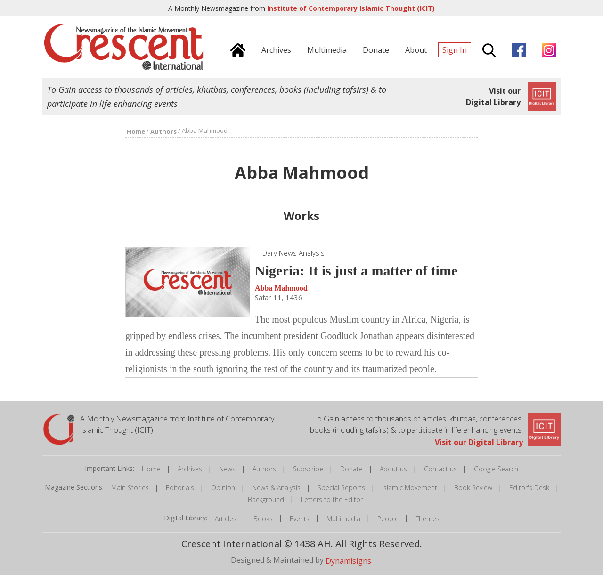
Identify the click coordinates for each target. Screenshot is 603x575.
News (227, 468)
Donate (351, 468)
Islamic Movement (409, 487)
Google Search (496, 468)
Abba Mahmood (281, 288)
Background (266, 499)
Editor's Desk (529, 487)
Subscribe (308, 468)
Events (300, 518)
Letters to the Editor (332, 499)
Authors (264, 468)
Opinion (223, 487)
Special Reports (341, 487)
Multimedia (343, 518)
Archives (190, 468)
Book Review (473, 487)
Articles (225, 518)
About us (393, 468)
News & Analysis (276, 487)
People (388, 518)
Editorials (180, 487)
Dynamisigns (348, 560)
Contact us (440, 468)
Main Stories (130, 487)
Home (151, 468)
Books (263, 518)
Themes (428, 518)
